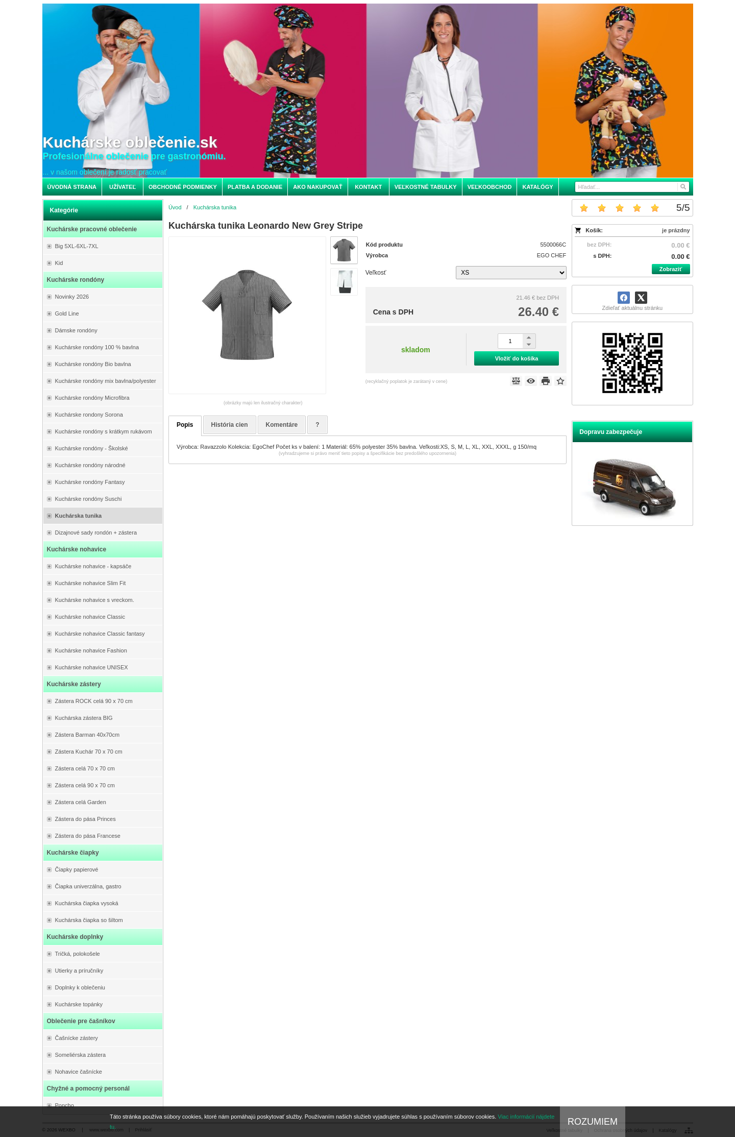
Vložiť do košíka (516, 358)
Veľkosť (375, 272)
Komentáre (282, 424)
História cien (229, 424)
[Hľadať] (682, 187)
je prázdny (676, 230)
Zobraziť (670, 269)
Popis (185, 424)
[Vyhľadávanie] (632, 187)
